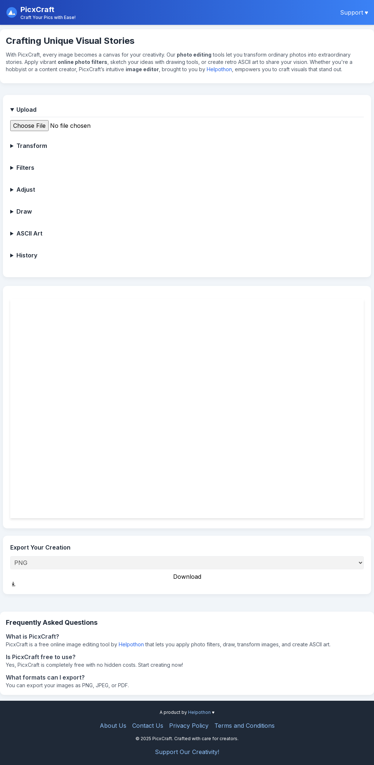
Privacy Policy (189, 725)
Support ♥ (354, 12)
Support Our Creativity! (187, 752)
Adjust (25, 189)
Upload (26, 109)
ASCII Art (29, 233)
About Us (113, 725)
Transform (31, 145)
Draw (24, 211)
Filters (25, 167)
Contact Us (147, 725)
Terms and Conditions (244, 725)
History (26, 255)
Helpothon (219, 69)
